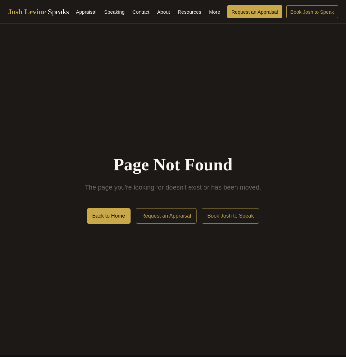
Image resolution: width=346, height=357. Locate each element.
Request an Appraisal (254, 12)
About (163, 12)
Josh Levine (38, 11)
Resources (189, 12)
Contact (141, 12)
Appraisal (86, 12)
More (214, 12)
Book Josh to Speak (312, 12)
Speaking (114, 12)
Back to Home (108, 216)
